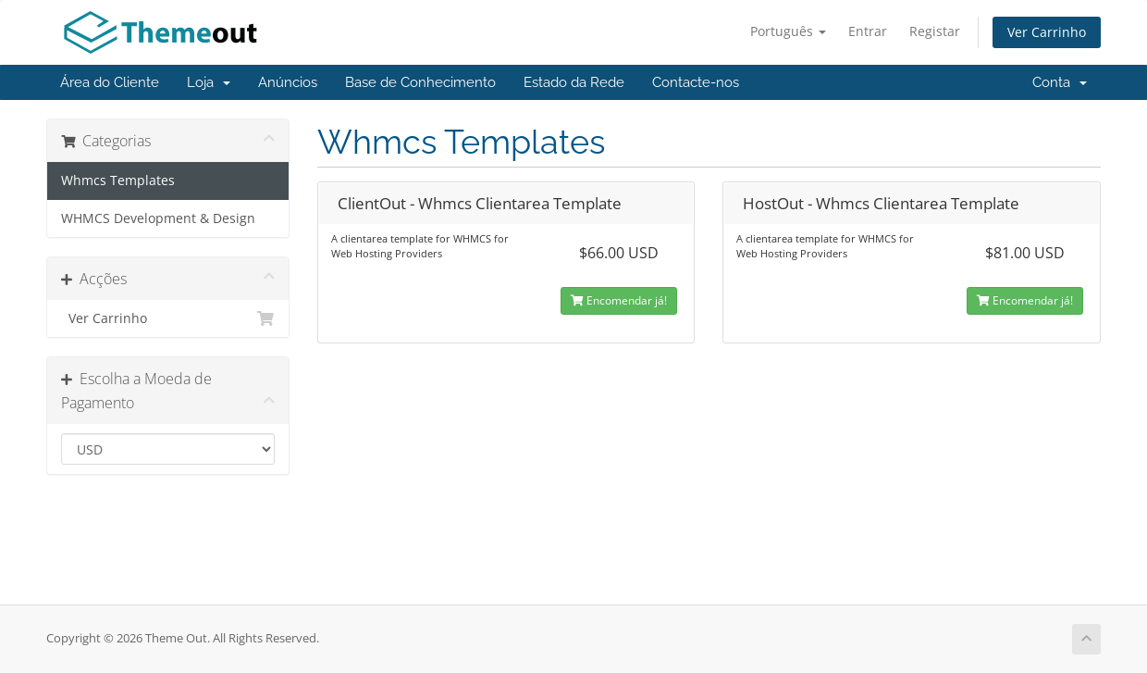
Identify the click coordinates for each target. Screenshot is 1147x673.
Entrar (867, 31)
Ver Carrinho (1046, 32)
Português (788, 31)
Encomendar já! (619, 300)
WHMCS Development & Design (158, 218)
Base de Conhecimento (420, 82)
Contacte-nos (695, 82)
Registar (934, 31)
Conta (1059, 82)
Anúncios (287, 82)
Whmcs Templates (118, 180)
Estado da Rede (574, 82)
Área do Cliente (109, 82)
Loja (208, 82)
